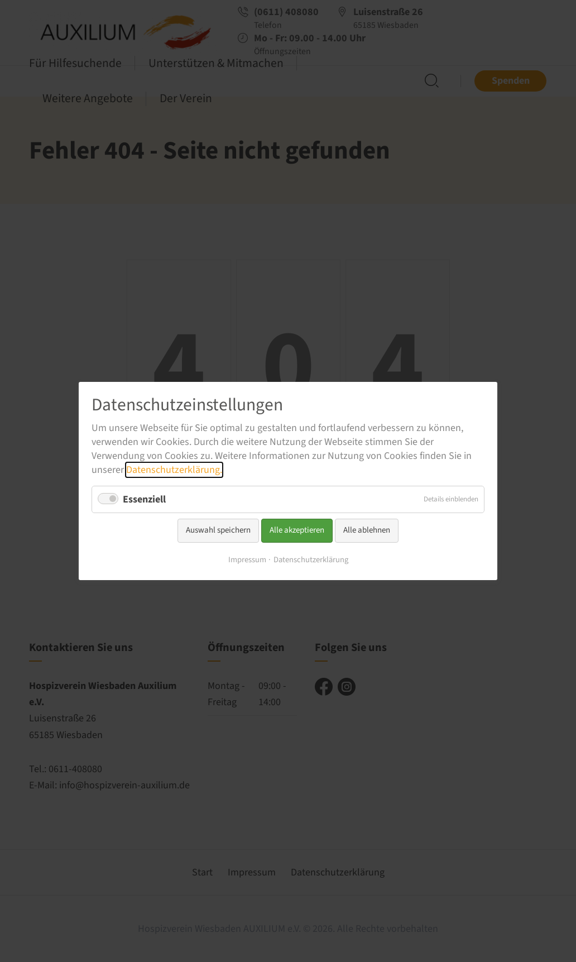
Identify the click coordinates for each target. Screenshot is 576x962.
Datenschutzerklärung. (174, 470)
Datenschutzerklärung (310, 560)
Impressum (247, 560)
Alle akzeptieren (297, 530)
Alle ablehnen (366, 530)
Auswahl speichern (218, 530)
